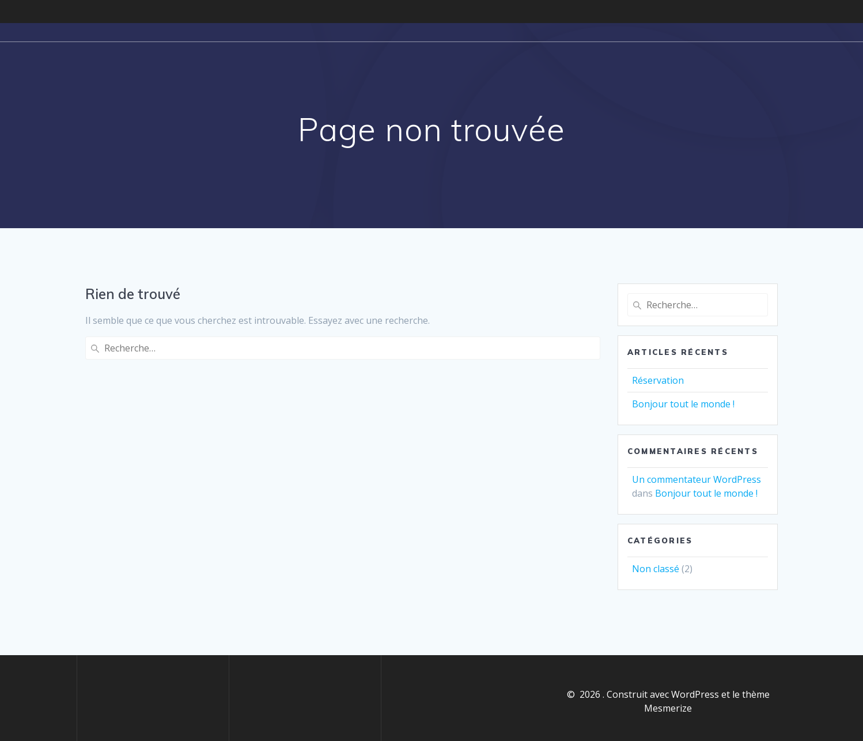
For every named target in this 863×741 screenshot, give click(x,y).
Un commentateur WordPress (696, 479)
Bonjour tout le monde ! (683, 404)
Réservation (658, 380)
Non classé (655, 568)
